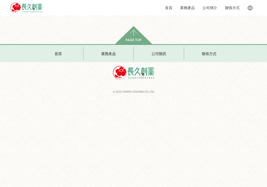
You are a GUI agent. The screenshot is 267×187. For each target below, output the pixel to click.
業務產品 (187, 8)
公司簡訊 (158, 53)
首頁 (168, 8)
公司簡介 (210, 8)
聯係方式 (232, 8)
